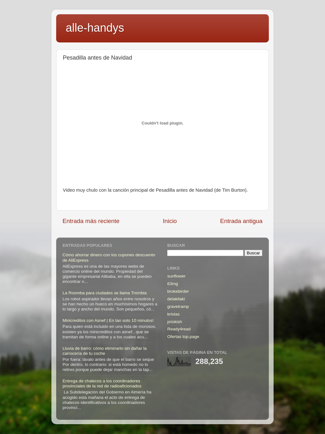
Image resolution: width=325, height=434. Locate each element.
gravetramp (178, 306)
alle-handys (95, 27)
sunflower (176, 276)
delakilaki (176, 299)
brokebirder (178, 291)
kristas (173, 314)
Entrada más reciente (91, 221)
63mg (172, 283)
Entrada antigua (241, 221)
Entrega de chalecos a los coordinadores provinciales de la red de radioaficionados (102, 383)
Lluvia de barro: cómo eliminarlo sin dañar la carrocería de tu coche (105, 351)
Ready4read (179, 329)
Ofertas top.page (183, 336)
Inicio (170, 221)
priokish (174, 321)
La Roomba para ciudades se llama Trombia (105, 292)
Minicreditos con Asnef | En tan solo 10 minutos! (108, 320)
